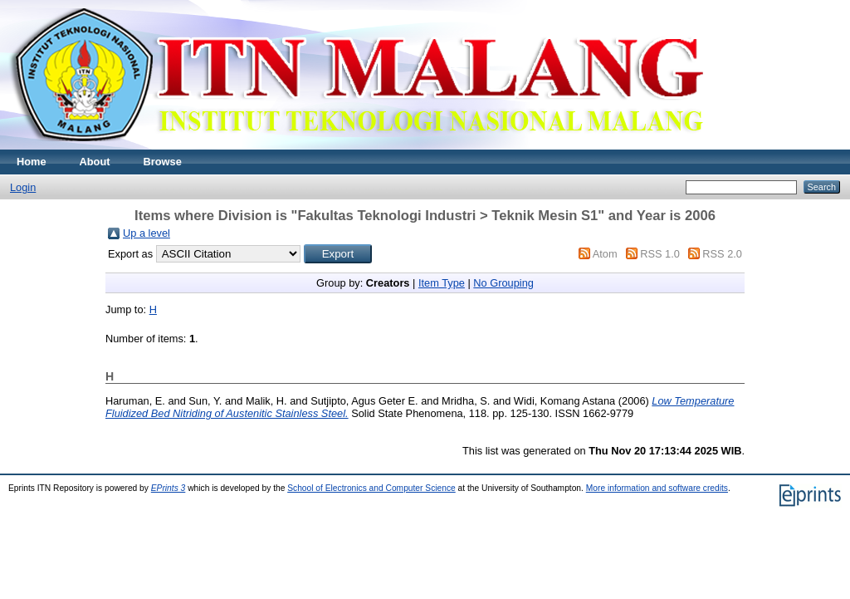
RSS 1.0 (660, 254)
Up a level (146, 233)
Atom (605, 254)
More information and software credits (657, 488)
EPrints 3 (168, 488)
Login (23, 187)
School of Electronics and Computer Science (371, 488)
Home (31, 161)
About (95, 161)
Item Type (441, 283)
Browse (163, 161)
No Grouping (503, 283)
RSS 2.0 (722, 254)
